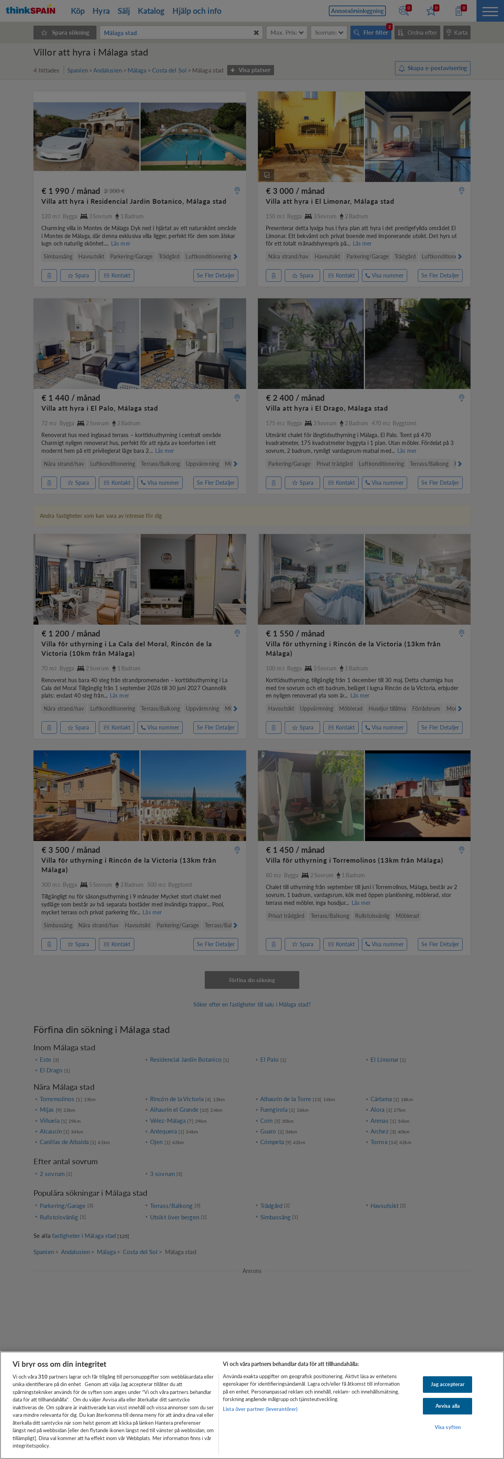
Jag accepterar (448, 1384)
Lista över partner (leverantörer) (260, 1409)
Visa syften (448, 1427)
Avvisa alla (447, 1406)
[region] (252, 1405)
